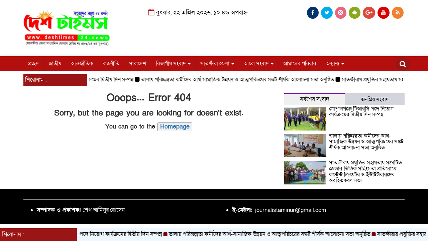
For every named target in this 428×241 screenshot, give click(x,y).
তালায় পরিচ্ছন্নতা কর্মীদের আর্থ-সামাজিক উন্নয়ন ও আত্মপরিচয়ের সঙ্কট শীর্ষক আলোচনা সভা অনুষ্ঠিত (240, 79)
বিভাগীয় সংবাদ (173, 63)
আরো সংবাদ (259, 63)
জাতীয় (54, 63)
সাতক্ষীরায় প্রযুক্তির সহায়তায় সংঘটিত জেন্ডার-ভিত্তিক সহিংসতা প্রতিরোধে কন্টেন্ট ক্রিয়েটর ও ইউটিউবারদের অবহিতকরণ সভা (365, 171)
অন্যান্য (335, 63)
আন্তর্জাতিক (82, 63)
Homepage (175, 127)
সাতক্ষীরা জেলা (217, 63)
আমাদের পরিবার (299, 63)
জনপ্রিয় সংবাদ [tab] (375, 99)
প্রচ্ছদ (33, 63)
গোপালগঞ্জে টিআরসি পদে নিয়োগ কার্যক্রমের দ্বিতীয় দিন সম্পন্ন (361, 111)
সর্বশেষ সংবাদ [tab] (314, 99)
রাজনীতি (111, 63)
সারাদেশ (137, 63)
